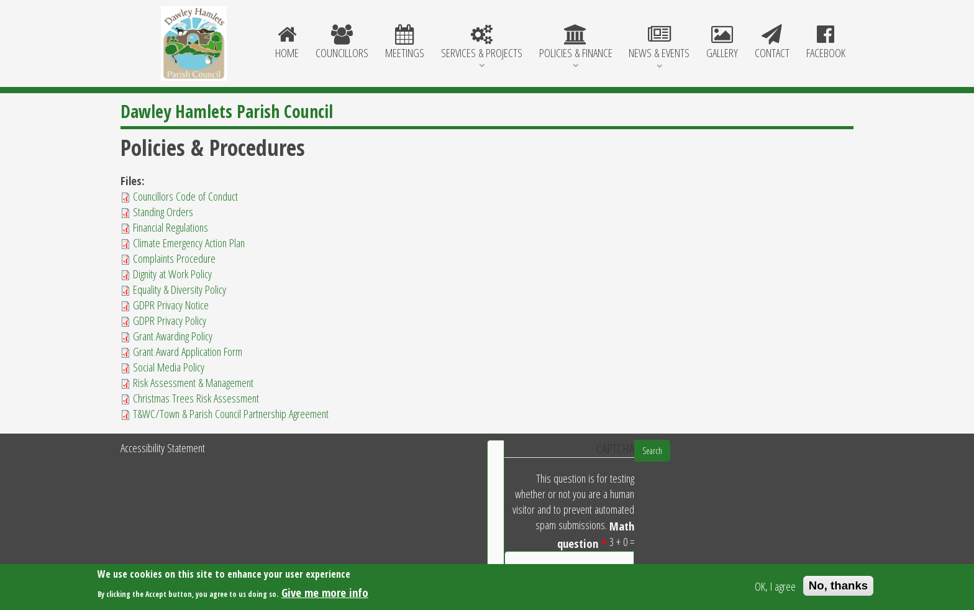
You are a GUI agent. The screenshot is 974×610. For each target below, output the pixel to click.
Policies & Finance (575, 43)
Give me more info (324, 593)
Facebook (825, 43)
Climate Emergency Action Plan (189, 242)
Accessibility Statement (163, 447)
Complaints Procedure (174, 258)
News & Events (659, 43)
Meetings (405, 43)
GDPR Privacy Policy (169, 320)
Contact (771, 43)
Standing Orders (163, 211)
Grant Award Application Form (187, 351)
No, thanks (838, 586)
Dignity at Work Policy (172, 273)
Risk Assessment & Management (193, 382)
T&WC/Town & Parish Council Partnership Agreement (231, 413)
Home (287, 43)
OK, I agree (775, 587)
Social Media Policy (168, 367)
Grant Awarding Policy (172, 336)
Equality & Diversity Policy (179, 289)
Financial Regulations (170, 227)
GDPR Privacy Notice (171, 304)
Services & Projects (481, 43)
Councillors (342, 43)
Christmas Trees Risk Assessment (196, 398)
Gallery (722, 43)
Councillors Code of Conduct (185, 196)
